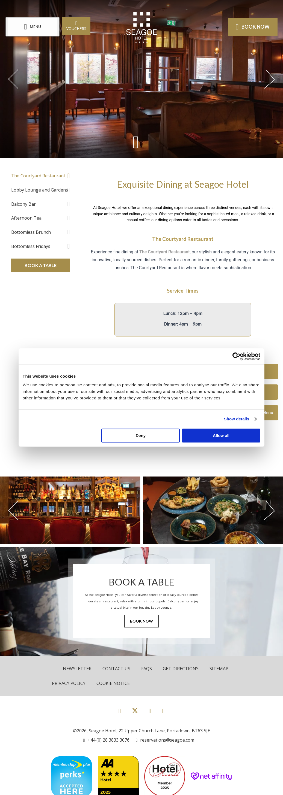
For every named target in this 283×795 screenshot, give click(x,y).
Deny (141, 435)
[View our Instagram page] (150, 710)
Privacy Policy (69, 683)
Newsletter (77, 669)
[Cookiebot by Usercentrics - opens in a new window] (236, 356)
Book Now (141, 621)
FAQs (146, 669)
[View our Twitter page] (135, 712)
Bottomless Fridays (30, 246)
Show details (236, 419)
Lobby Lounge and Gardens (39, 190)
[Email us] (165, 740)
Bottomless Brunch (31, 232)
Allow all (221, 435)
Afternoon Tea (26, 218)
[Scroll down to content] (136, 142)
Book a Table (41, 265)
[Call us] (106, 740)
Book (253, 26)
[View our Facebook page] (120, 710)
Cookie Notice (113, 683)
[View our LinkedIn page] (163, 710)
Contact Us (116, 669)
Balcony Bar (23, 204)
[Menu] (32, 27)
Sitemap (219, 669)
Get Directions (181, 669)
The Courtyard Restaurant (38, 176)
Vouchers (76, 25)
